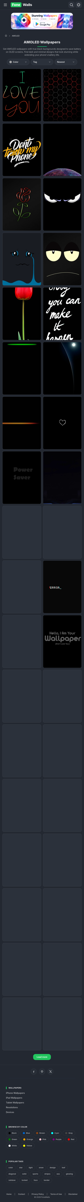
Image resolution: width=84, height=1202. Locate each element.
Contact (21, 1194)
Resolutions (12, 1107)
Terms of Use (56, 1194)
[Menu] (5, 5)
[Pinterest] (42, 1072)
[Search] (71, 5)
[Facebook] (34, 1072)
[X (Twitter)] (50, 1072)
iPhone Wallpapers (15, 1093)
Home (8, 1194)
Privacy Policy (38, 1194)
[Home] (6, 35)
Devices (10, 1112)
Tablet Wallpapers (15, 1102)
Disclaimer (73, 1194)
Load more (42, 1057)
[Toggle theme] (79, 5)
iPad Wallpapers (14, 1097)
